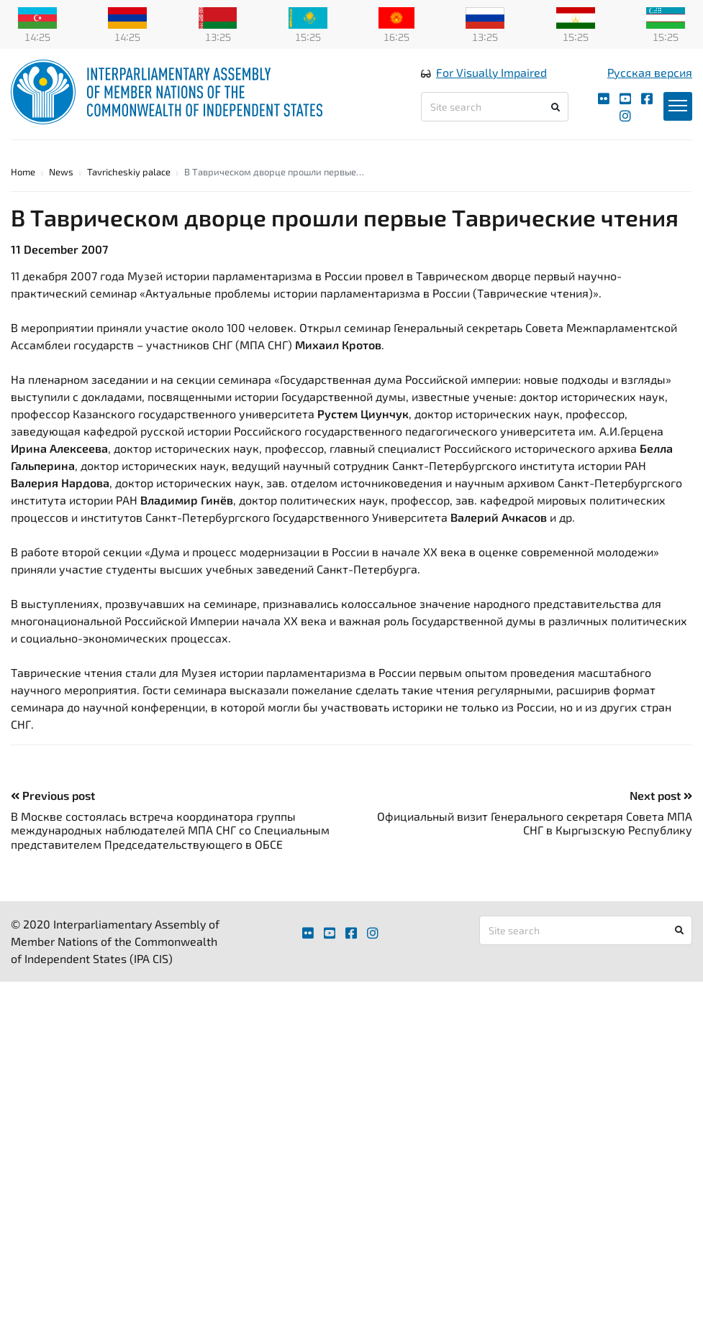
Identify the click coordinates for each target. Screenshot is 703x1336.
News (61, 172)
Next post (661, 795)
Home (23, 172)
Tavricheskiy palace (129, 172)
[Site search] (494, 106)
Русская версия (649, 72)
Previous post (53, 795)
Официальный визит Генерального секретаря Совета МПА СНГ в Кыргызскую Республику (534, 823)
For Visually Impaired (491, 72)
